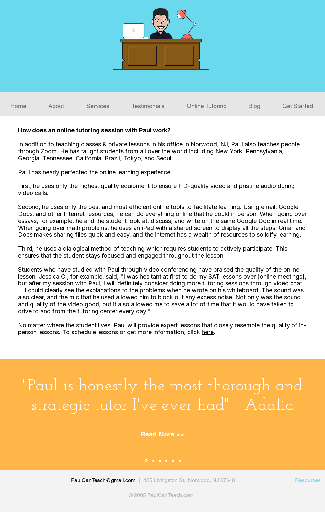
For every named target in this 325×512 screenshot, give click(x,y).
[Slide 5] (173, 461)
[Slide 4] (166, 461)
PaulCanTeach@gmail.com (103, 480)
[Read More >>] (162, 434)
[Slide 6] (180, 461)
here (208, 332)
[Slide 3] (160, 461)
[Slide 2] (153, 461)
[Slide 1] (146, 460)
